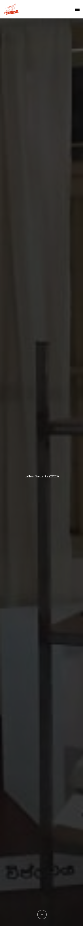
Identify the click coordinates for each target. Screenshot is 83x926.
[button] (77, 9)
